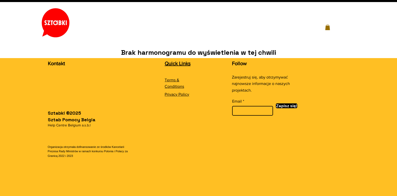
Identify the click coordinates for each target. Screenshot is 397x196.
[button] (327, 27)
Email (237, 101)
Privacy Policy (177, 94)
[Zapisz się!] (286, 105)
